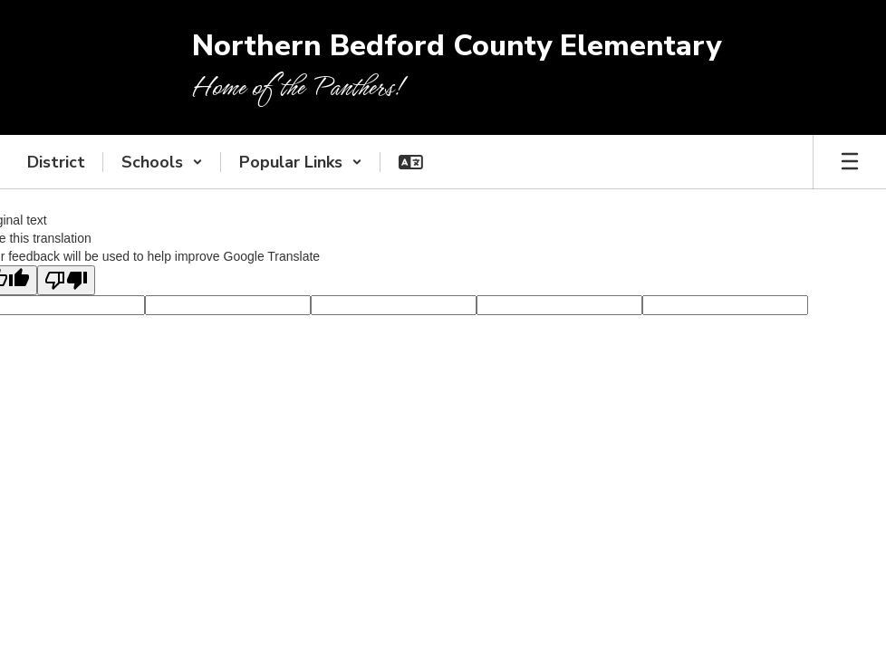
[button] (162, 162)
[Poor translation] (66, 280)
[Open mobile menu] (850, 162)
